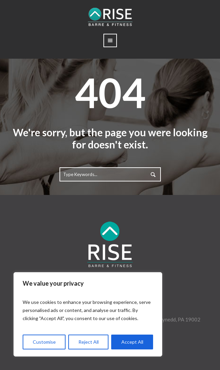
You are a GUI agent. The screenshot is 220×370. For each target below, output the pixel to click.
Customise (44, 342)
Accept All (132, 342)
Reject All (88, 342)
